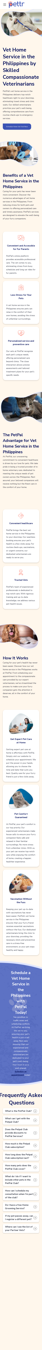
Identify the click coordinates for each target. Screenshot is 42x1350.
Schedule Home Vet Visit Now (17, 127)
